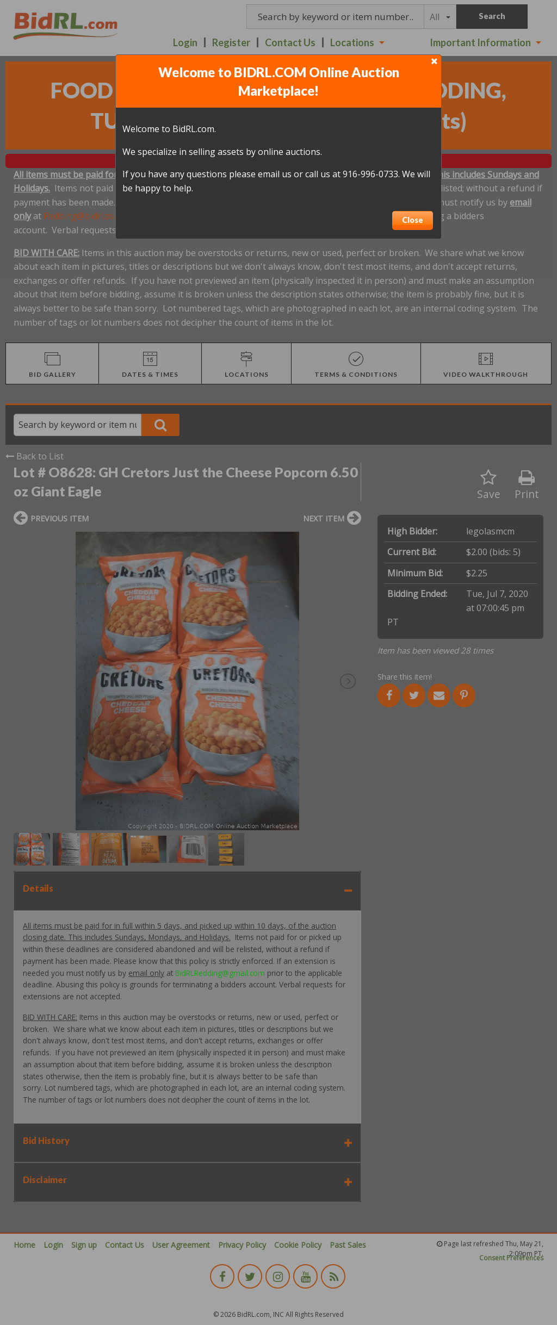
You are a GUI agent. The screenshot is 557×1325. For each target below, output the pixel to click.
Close (412, 220)
